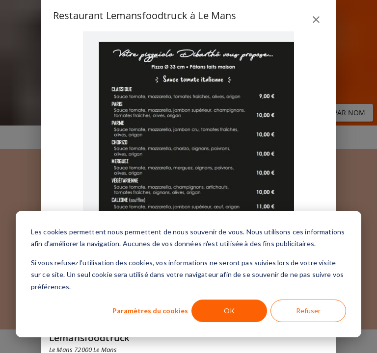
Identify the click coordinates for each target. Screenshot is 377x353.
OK (229, 310)
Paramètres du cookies (150, 310)
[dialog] (188, 274)
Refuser (308, 310)
